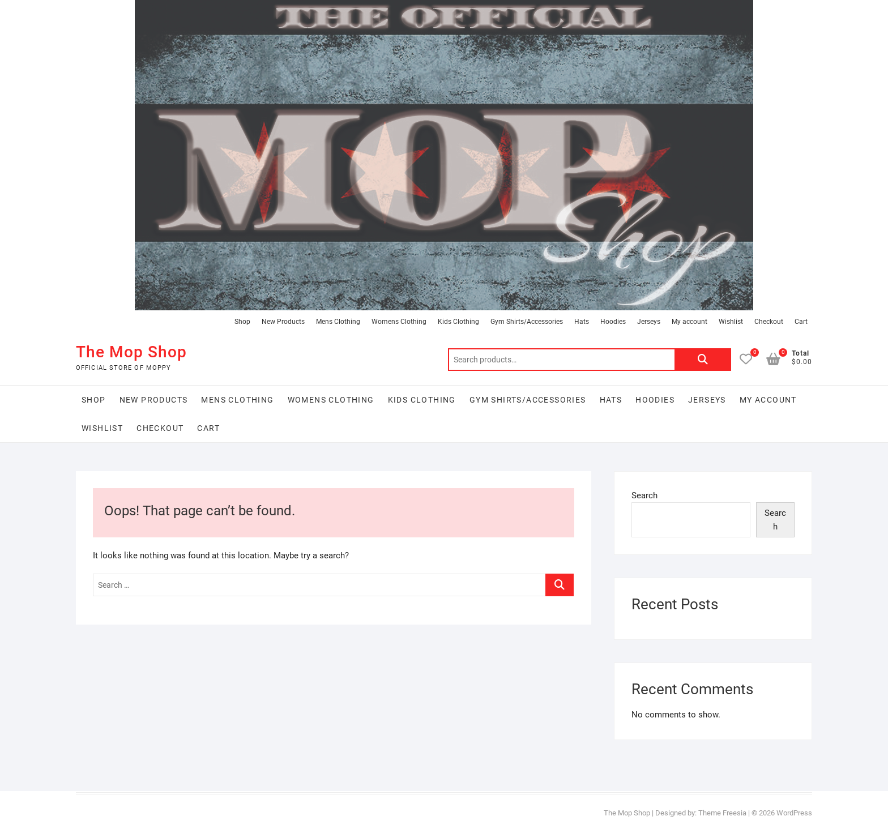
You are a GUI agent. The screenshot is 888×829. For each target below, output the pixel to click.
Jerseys (648, 322)
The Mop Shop (131, 352)
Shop (242, 322)
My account (689, 322)
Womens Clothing (399, 322)
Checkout (768, 322)
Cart (801, 322)
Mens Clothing (338, 322)
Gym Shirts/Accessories (526, 322)
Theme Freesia (722, 813)
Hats (581, 322)
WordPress (794, 813)
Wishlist (731, 322)
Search (702, 359)
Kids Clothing (458, 322)
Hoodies (613, 322)
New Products (283, 322)
